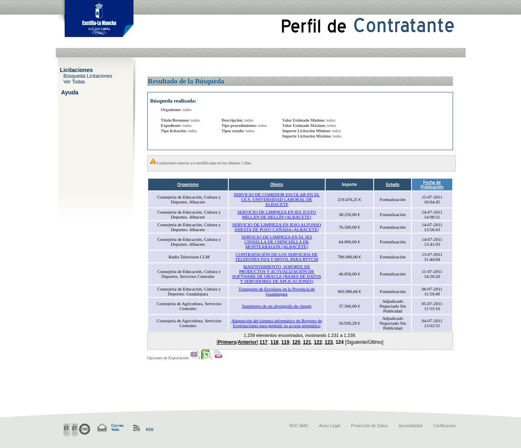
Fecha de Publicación (431, 184)
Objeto (276, 184)
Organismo (188, 184)
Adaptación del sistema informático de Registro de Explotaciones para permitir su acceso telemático (276, 323)
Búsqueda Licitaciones (87, 76)
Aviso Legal (329, 426)
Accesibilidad (410, 426)
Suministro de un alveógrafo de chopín (276, 306)
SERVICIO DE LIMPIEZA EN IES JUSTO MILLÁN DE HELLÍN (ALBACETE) (276, 214)
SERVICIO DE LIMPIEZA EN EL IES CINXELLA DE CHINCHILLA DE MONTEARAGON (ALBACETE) (276, 241)
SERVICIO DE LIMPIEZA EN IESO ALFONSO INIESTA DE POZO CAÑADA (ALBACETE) (276, 227)
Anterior (247, 342)
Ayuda (69, 92)
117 (264, 342)
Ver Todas (74, 81)
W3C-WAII (298, 426)
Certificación (444, 426)
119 (285, 342)
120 (296, 342)
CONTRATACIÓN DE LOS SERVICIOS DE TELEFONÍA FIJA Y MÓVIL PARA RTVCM (276, 257)
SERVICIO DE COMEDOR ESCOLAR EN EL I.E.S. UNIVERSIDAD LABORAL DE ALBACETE (277, 199)
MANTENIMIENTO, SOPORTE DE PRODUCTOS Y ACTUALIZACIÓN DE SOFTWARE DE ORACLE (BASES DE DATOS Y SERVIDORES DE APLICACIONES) (276, 274)
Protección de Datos (369, 426)
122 (318, 342)
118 (274, 342)
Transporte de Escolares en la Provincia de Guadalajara (277, 291)
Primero (227, 342)
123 (329, 342)
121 (307, 342)
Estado (392, 184)
